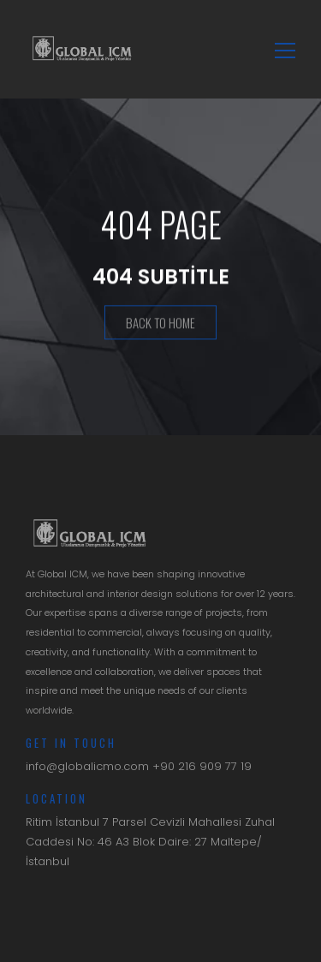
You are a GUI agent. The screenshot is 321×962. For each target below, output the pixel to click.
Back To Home (160, 323)
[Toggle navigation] (280, 49)
